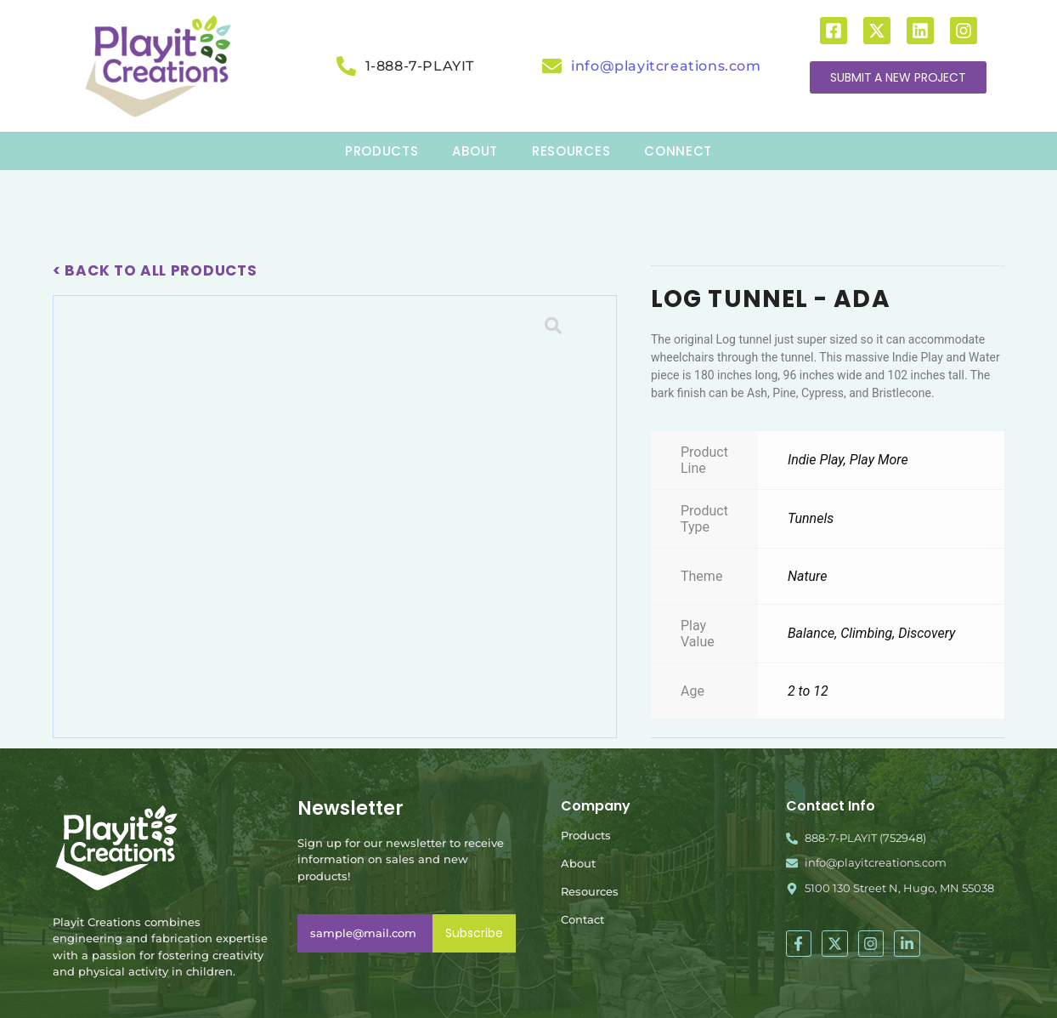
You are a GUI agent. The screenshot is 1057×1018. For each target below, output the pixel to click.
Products (586, 835)
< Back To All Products (155, 270)
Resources (590, 891)
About (578, 863)
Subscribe (474, 932)
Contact (582, 919)
